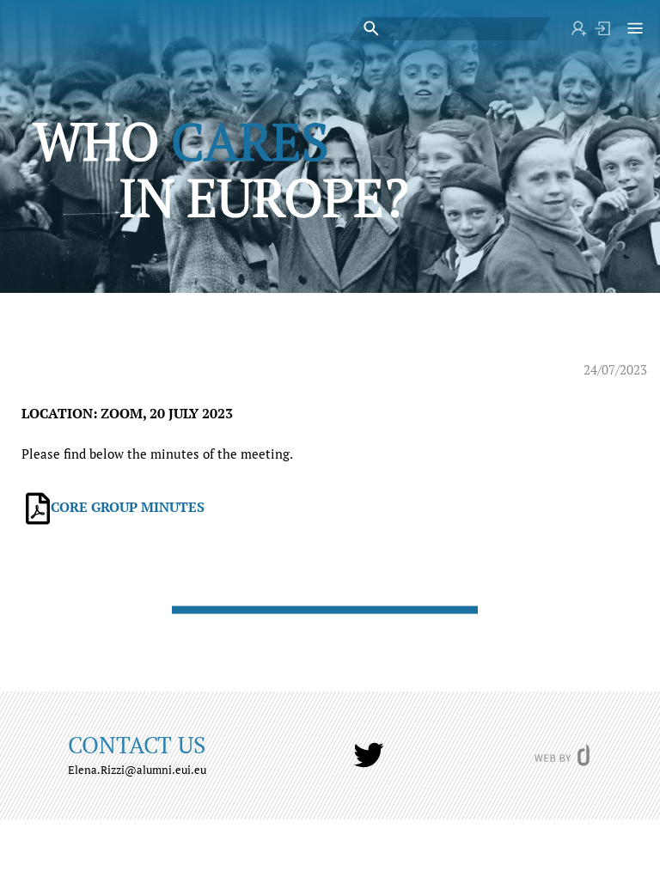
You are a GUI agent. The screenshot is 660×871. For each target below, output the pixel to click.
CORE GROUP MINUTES (128, 506)
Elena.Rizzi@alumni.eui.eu (137, 769)
